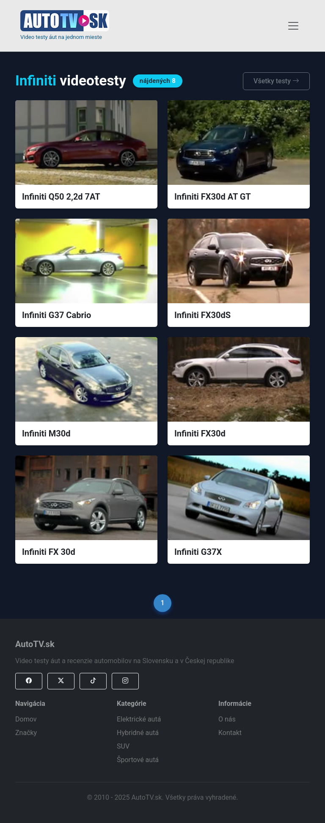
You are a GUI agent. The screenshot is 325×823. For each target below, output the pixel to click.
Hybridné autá (138, 733)
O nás (227, 719)
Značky (26, 733)
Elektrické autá (139, 719)
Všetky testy (276, 81)
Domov (25, 719)
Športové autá (138, 760)
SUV (123, 746)
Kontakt (230, 733)
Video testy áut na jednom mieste (61, 37)
